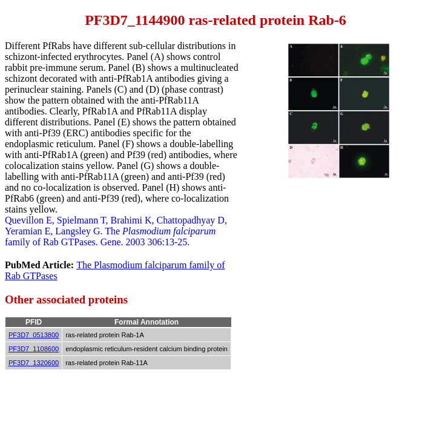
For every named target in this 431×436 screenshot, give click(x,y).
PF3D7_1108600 (33, 348)
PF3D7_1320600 (33, 362)
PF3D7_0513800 (33, 335)
